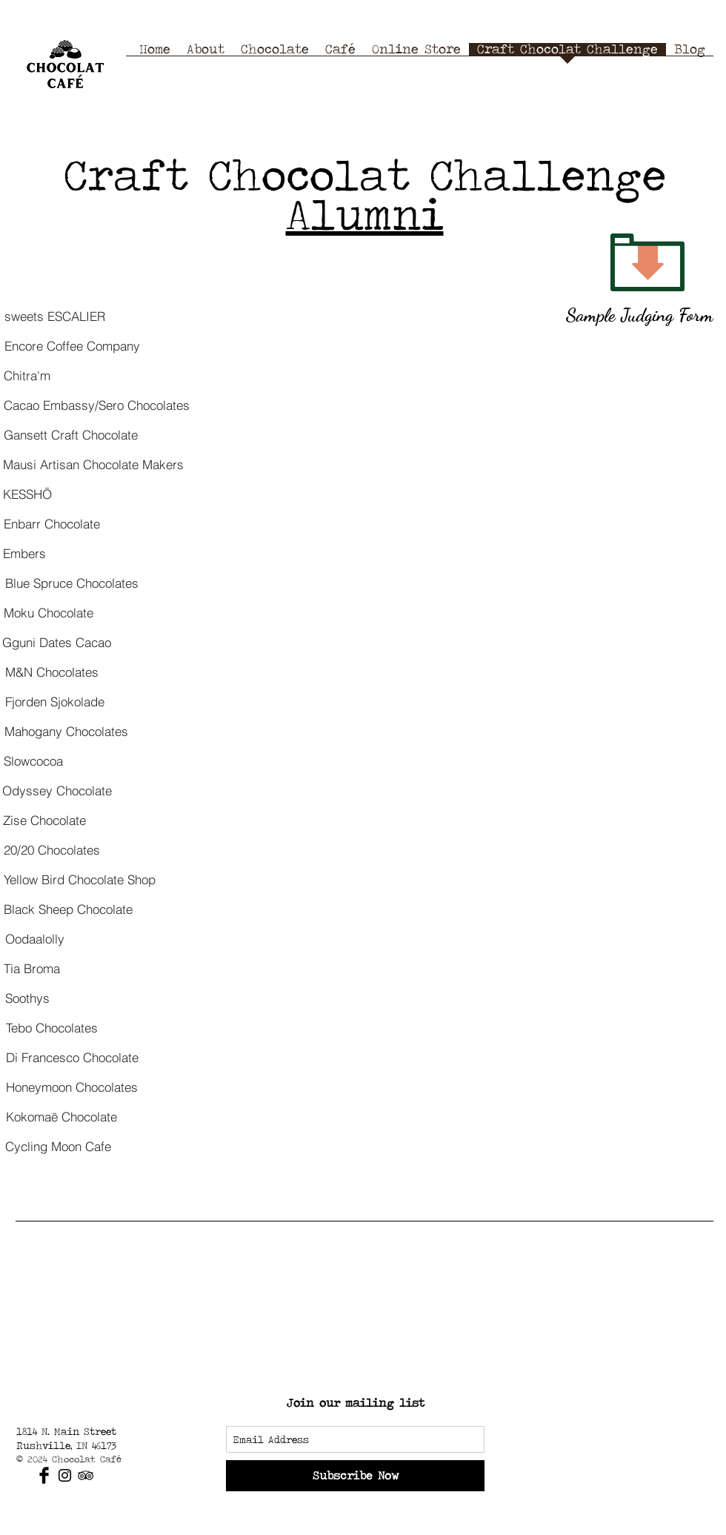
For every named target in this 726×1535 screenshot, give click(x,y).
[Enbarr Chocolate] (51, 523)
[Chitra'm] (27, 375)
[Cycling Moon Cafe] (58, 1146)
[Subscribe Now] (355, 1475)
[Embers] (24, 553)
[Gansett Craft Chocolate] (70, 434)
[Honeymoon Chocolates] (71, 1086)
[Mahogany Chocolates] (66, 731)
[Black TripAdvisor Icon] (85, 1475)
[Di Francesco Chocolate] (71, 1057)
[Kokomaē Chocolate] (61, 1116)
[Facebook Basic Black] (44, 1475)
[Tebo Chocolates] (51, 1027)
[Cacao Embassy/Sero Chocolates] (96, 405)
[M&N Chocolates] (51, 671)
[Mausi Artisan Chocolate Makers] (93, 464)
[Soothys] (27, 997)
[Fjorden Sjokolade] (54, 701)
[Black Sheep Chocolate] (67, 909)
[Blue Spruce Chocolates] (71, 582)
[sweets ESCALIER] (54, 316)
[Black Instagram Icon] (64, 1475)
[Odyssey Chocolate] (56, 790)
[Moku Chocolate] (48, 612)
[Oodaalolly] (34, 938)
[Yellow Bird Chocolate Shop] (79, 879)
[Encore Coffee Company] (71, 345)
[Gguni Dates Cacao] (56, 642)
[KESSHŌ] (27, 493)
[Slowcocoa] (33, 760)
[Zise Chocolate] (44, 820)
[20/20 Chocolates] (51, 849)
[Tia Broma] (31, 968)
